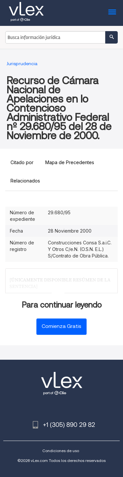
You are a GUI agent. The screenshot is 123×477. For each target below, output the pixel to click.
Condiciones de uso (60, 450)
